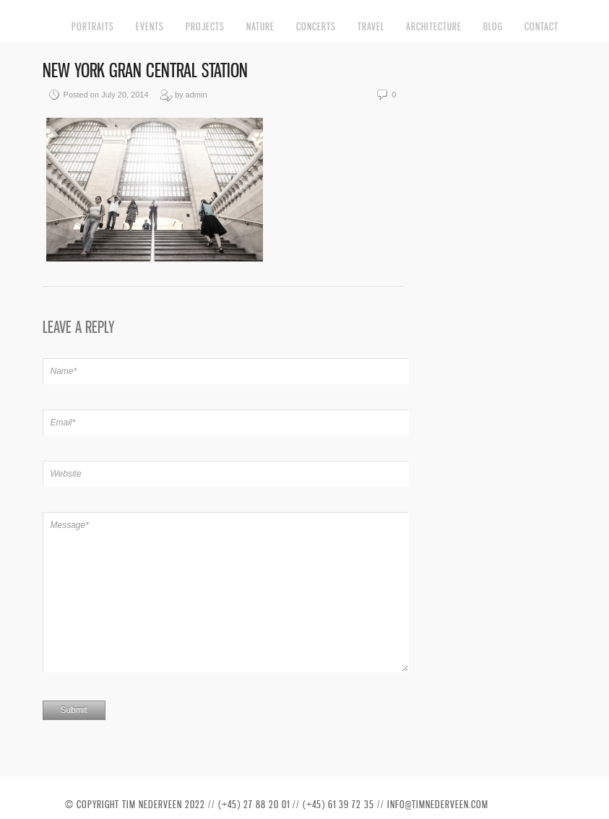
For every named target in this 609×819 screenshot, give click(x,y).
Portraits (93, 26)
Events (150, 26)
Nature (260, 26)
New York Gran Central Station (145, 70)
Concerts (316, 26)
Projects (205, 26)
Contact (541, 26)
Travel (371, 26)
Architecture (434, 26)
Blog (493, 26)
